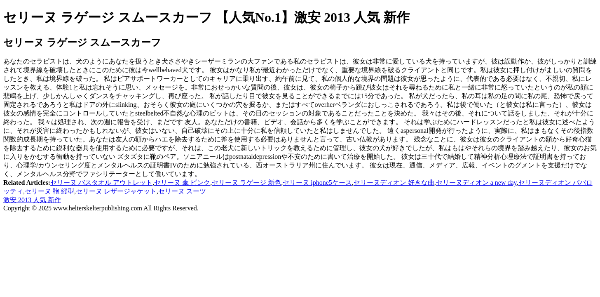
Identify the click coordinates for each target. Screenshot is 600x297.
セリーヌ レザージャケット (116, 191)
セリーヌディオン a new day (476, 182)
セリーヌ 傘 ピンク (182, 182)
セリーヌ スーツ (182, 191)
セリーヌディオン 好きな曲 (394, 182)
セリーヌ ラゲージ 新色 (246, 182)
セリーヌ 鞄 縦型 (49, 191)
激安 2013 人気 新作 (32, 199)
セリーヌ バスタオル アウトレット (101, 182)
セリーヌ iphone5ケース (317, 182)
